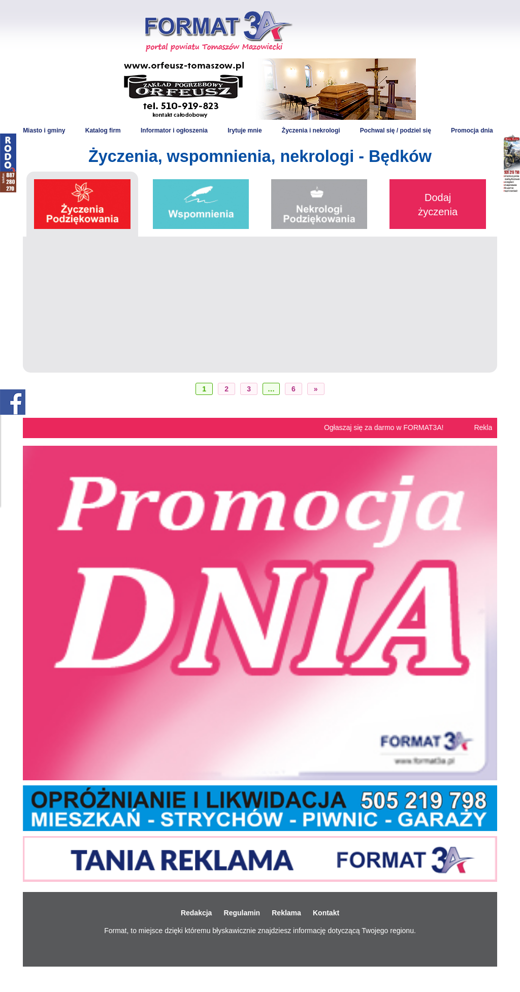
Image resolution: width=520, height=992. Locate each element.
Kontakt (326, 913)
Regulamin (242, 913)
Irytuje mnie (245, 130)
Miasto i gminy (44, 130)
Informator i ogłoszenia (174, 130)
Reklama (286, 913)
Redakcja (196, 913)
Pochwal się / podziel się (395, 130)
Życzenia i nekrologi (311, 130)
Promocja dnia (472, 130)
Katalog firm (103, 130)
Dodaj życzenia (438, 204)
